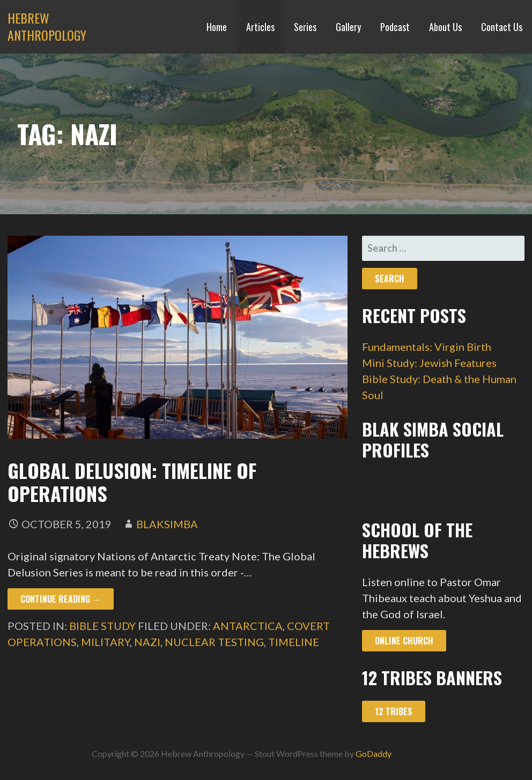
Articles (260, 27)
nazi (147, 641)
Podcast (395, 27)
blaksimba (167, 524)
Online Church (404, 640)
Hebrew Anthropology (47, 26)
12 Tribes (393, 711)
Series (305, 27)
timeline (293, 641)
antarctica (248, 625)
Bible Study (102, 625)
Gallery (348, 27)
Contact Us (501, 27)
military (105, 641)
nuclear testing (214, 641)
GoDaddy (373, 753)
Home (216, 27)
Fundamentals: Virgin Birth (426, 346)
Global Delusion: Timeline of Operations (132, 481)
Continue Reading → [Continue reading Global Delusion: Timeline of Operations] (60, 598)
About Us (445, 27)
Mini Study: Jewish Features (429, 362)
